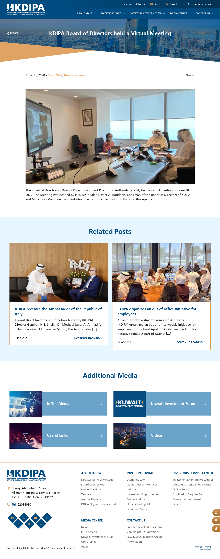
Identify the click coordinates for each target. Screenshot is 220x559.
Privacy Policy (55, 548)
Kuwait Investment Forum (154, 404)
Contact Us (70, 548)
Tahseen (140, 4)
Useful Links (38, 435)
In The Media (39, 404)
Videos (138, 435)
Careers (127, 4)
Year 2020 (55, 75)
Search (172, 4)
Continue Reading (88, 338)
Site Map (41, 548)
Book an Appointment (198, 4)
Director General (75, 75)
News (12, 33)
